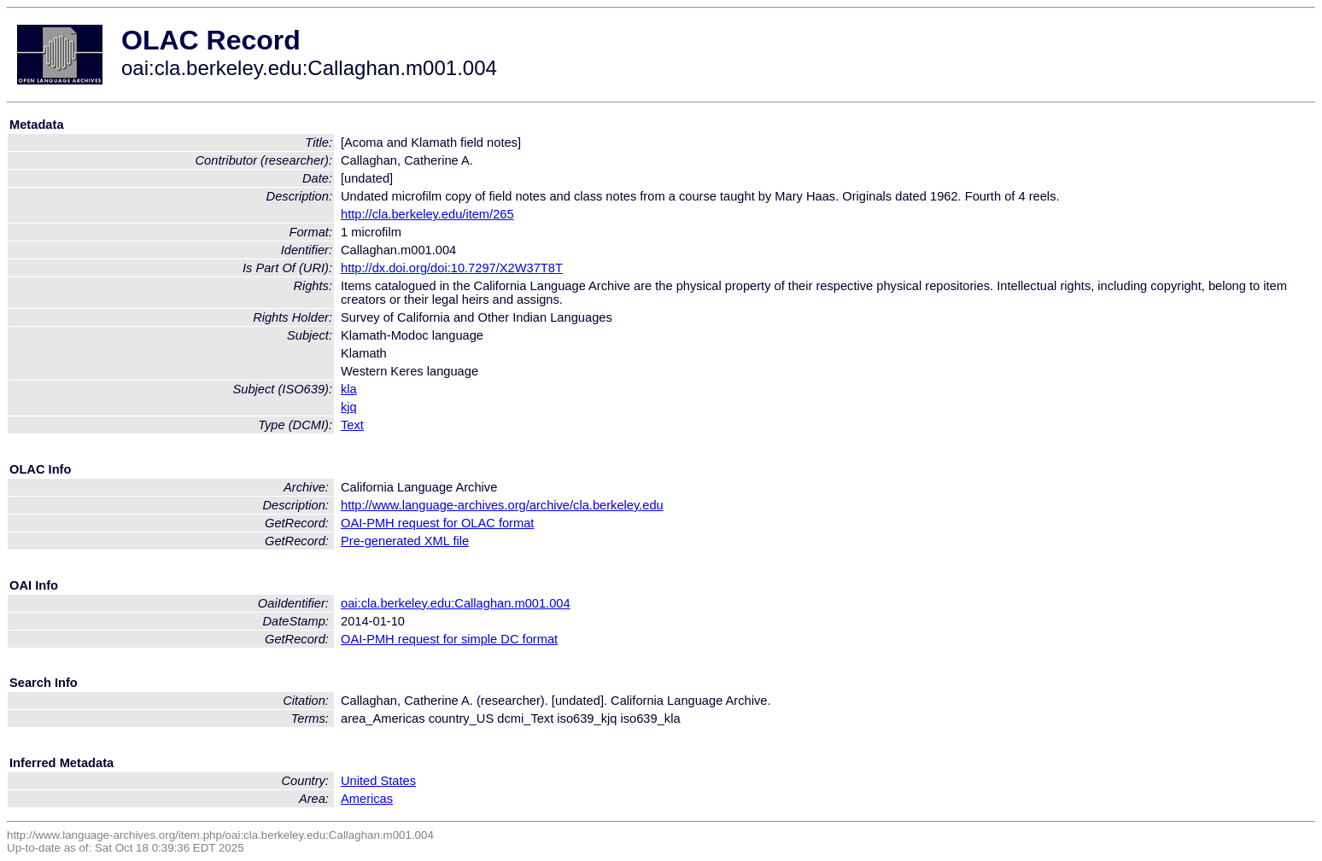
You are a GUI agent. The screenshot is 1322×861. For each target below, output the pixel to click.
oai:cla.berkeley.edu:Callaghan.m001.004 (455, 603)
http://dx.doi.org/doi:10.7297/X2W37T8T (452, 268)
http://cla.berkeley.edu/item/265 (427, 214)
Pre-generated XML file (405, 541)
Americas (367, 799)
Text (352, 425)
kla (349, 389)
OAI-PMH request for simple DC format (449, 639)
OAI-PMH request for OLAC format (437, 523)
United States (378, 781)
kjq (349, 407)
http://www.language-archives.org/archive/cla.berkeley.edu (502, 505)
